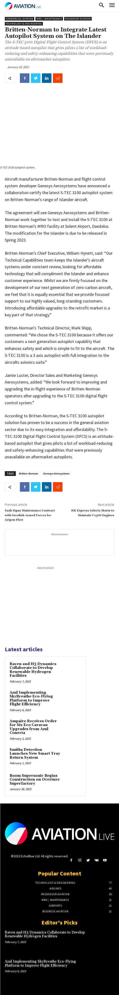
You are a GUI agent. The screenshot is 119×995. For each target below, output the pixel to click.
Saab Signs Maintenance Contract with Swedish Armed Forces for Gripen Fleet (30, 515)
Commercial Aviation (19, 18)
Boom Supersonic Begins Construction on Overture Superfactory (35, 779)
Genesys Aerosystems (56, 473)
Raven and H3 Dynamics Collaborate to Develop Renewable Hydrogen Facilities (33, 670)
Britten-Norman (28, 473)
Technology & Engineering (24, 23)
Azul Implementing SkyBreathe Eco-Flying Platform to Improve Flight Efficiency (31, 698)
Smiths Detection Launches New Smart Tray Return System (35, 754)
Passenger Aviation (78, 18)
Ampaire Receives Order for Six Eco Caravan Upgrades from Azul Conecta (33, 727)
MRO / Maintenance (49, 18)
